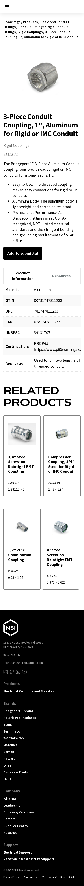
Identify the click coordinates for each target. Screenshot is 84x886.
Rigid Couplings (30, 32)
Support (10, 844)
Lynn (7, 765)
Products (30, 21)
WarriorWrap (13, 738)
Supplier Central (16, 825)
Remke (8, 751)
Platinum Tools (15, 772)
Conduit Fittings (31, 26)
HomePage (11, 21)
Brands (9, 703)
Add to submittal (22, 253)
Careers (9, 819)
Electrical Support (17, 852)
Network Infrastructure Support (28, 859)
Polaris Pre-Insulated (19, 717)
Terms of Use (31, 877)
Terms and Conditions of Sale (58, 877)
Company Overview (18, 812)
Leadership (12, 805)
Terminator (12, 731)
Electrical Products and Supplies (28, 691)
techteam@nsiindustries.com (23, 663)
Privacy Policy (11, 877)
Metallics (10, 745)
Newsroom (12, 832)
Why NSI (9, 798)
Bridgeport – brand (18, 711)
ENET (7, 779)
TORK (7, 724)
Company (11, 790)
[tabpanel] (42, 331)
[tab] (23, 276)
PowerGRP (11, 758)
